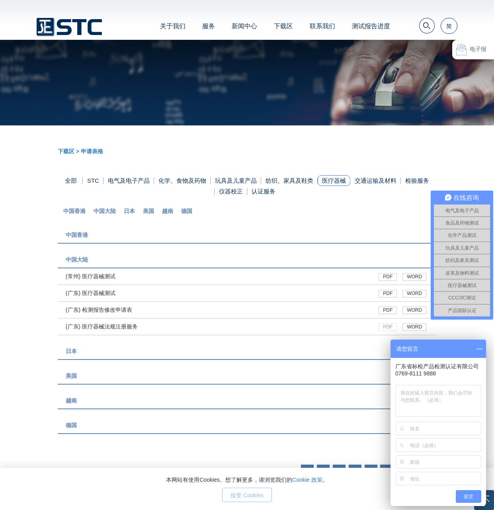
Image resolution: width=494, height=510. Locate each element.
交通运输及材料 (375, 180)
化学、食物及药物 (182, 180)
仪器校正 (231, 191)
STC (93, 180)
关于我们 (172, 26)
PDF (387, 276)
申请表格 (92, 151)
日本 (129, 211)
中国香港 (74, 211)
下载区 (283, 26)
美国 (148, 211)
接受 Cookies (246, 495)
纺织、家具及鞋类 (289, 180)
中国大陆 (105, 211)
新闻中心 (244, 26)
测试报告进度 (371, 26)
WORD (414, 276)
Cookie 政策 (307, 480)
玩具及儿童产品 (236, 180)
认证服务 (263, 191)
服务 (208, 26)
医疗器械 (334, 180)
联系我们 (322, 26)
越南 (167, 211)
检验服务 (417, 180)
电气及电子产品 (129, 180)
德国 (186, 211)
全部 (71, 180)
